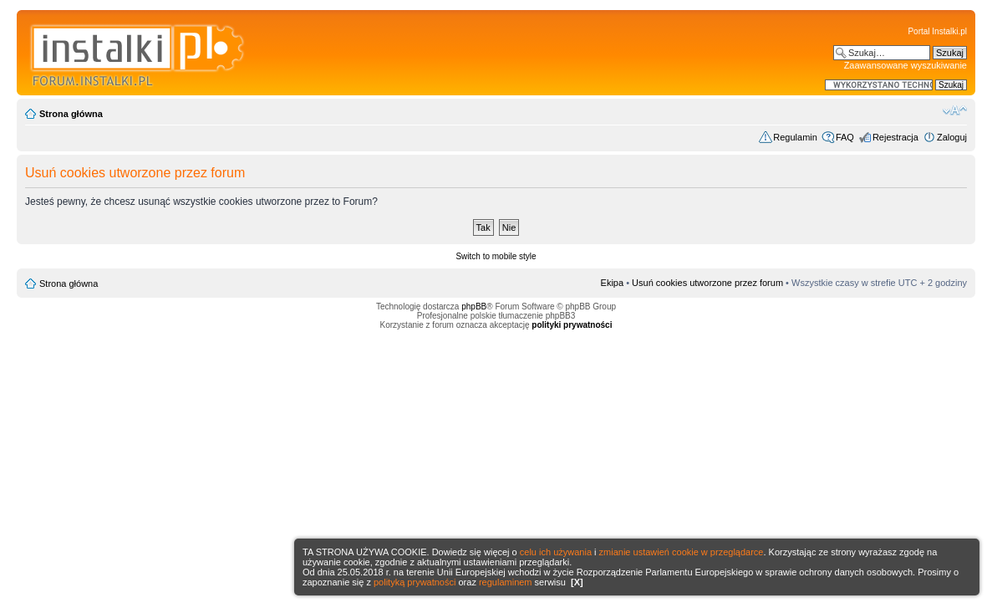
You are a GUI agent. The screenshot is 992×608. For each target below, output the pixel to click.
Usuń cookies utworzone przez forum (707, 283)
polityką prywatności (414, 582)
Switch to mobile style (495, 256)
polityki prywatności (572, 325)
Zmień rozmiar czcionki (955, 110)
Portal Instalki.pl (937, 31)
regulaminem (505, 582)
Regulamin (795, 137)
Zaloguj (952, 137)
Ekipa (612, 283)
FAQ (845, 137)
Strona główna (71, 114)
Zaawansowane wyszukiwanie (905, 65)
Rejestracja (895, 137)
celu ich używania (556, 552)
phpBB (473, 306)
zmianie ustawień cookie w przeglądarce (681, 552)
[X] (577, 582)
